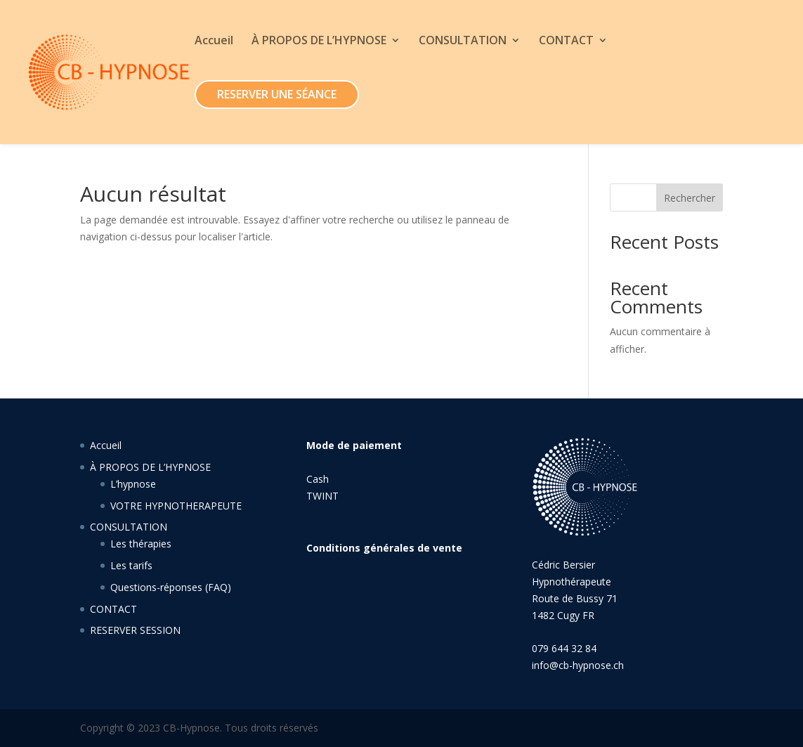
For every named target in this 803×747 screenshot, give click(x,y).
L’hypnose (133, 484)
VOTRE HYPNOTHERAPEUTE (176, 505)
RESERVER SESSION (135, 630)
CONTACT (566, 41)
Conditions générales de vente (384, 547)
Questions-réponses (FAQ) (170, 587)
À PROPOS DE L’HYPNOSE (319, 41)
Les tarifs (131, 565)
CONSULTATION (463, 41)
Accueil (214, 41)
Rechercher (689, 197)
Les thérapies (140, 543)
